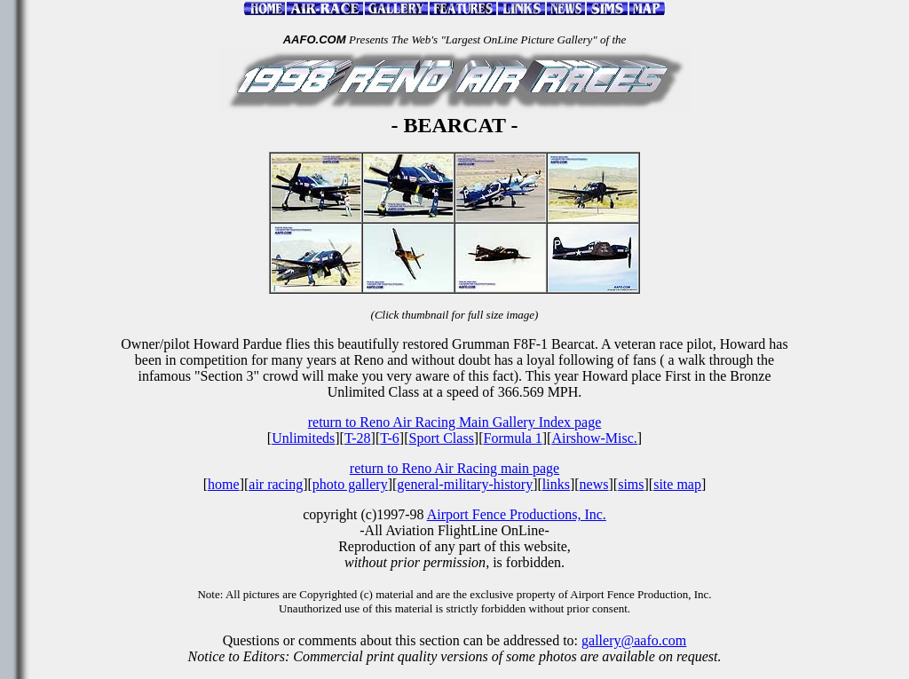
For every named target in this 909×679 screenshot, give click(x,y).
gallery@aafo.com (633, 640)
